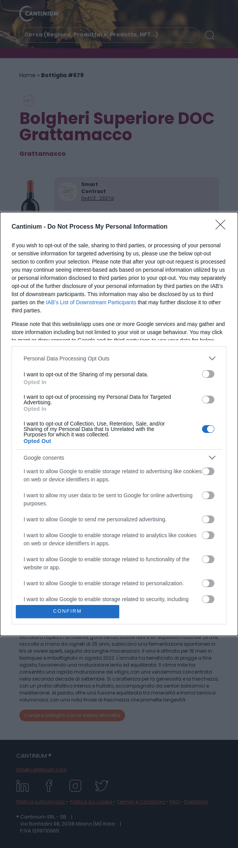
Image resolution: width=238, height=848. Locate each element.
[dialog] (119, 424)
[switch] (208, 374)
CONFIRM (67, 611)
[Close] (223, 227)
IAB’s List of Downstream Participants (91, 302)
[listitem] (119, 358)
